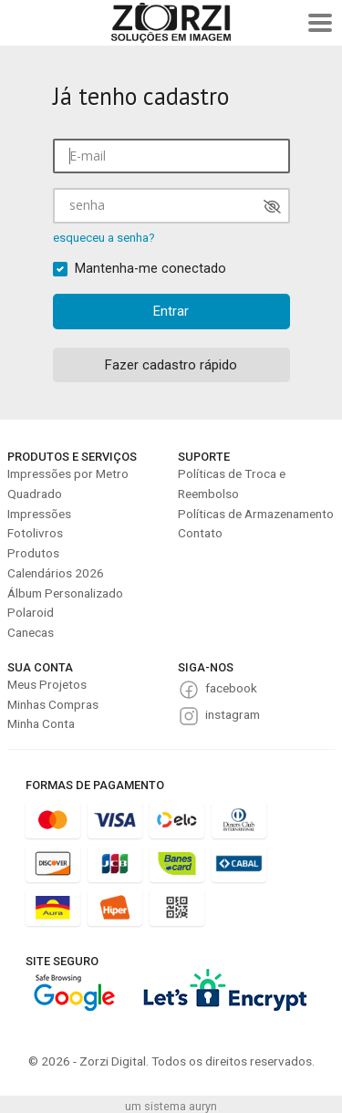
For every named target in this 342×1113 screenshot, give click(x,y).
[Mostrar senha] (272, 206)
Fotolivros (35, 532)
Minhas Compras (52, 704)
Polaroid (30, 612)
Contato (200, 532)
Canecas (30, 632)
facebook (231, 688)
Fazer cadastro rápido (171, 365)
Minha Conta (41, 723)
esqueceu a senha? (104, 237)
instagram (232, 714)
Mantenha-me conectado (150, 268)
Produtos (33, 553)
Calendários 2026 (55, 573)
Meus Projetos (47, 684)
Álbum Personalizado (65, 593)
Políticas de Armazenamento (256, 513)
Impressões (39, 513)
